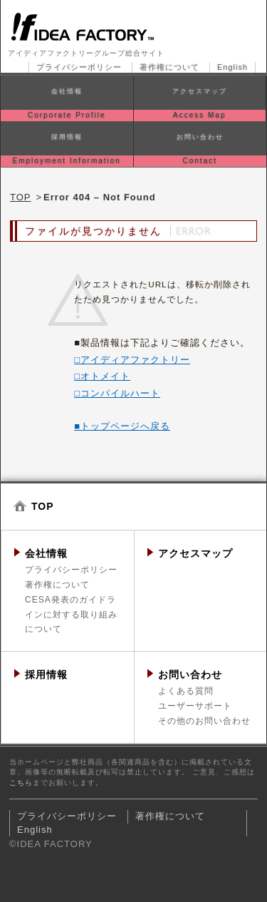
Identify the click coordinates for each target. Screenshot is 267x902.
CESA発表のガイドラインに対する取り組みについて (71, 615)
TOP (20, 197)
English (232, 67)
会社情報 (46, 553)
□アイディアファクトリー (132, 359)
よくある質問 (186, 691)
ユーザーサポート (195, 706)
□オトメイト (102, 376)
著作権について (169, 67)
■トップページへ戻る (122, 426)
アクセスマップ (195, 553)
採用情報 (46, 674)
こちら (21, 782)
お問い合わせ (190, 674)
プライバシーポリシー (79, 67)
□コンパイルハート (117, 393)
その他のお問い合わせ (204, 721)
